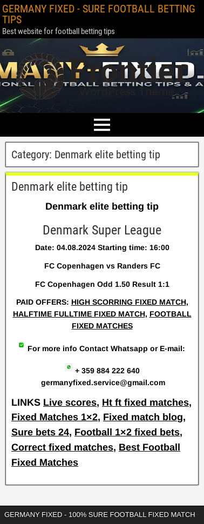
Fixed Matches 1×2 (54, 417)
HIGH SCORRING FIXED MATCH (128, 302)
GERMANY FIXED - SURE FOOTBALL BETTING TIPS (98, 14)
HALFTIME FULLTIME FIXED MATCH (79, 314)
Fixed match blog (143, 417)
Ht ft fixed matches (145, 402)
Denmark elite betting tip (69, 186)
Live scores (70, 402)
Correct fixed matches (62, 447)
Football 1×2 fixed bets (127, 432)
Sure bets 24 (40, 432)
